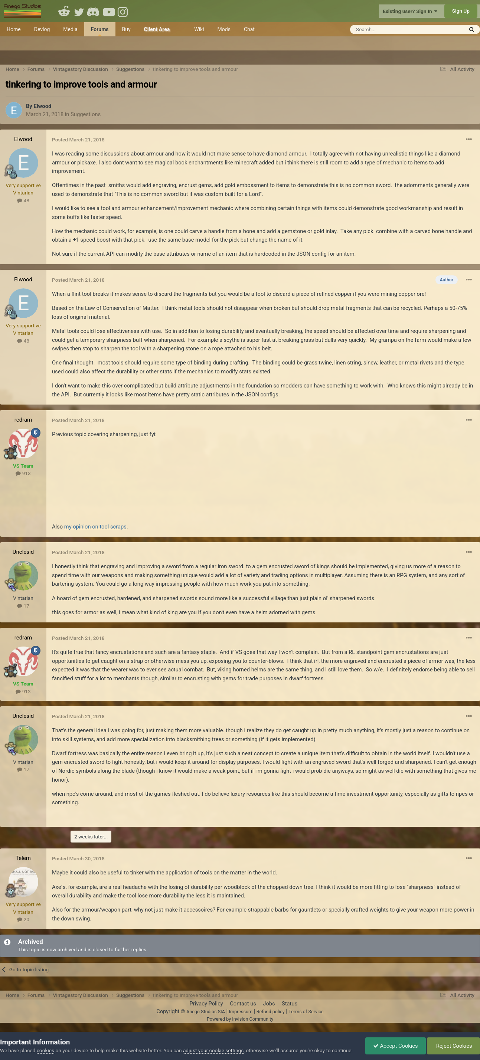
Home (14, 29)
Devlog (42, 29)
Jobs (269, 1003)
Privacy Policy (206, 1003)
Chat (249, 29)
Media (70, 29)
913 (23, 473)
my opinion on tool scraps (95, 526)
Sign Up (461, 11)
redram (23, 419)
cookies (45, 1050)
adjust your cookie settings (213, 1050)
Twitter (79, 11)
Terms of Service (305, 1011)
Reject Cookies (453, 1046)
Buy (126, 29)
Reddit (64, 11)
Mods (224, 29)
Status (289, 1003)
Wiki (199, 29)
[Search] (388, 29)
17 (23, 606)
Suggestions (86, 114)
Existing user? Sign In (410, 11)
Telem (23, 858)
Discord (93, 11)
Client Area (157, 29)
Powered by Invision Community (240, 1019)
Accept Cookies (395, 1046)
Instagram (123, 11)
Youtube (108, 11)
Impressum (240, 1011)
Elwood (42, 106)
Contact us (243, 1003)
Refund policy (271, 1011)
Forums (100, 31)
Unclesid (23, 552)
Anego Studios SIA (205, 1011)
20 (23, 919)
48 (23, 200)
